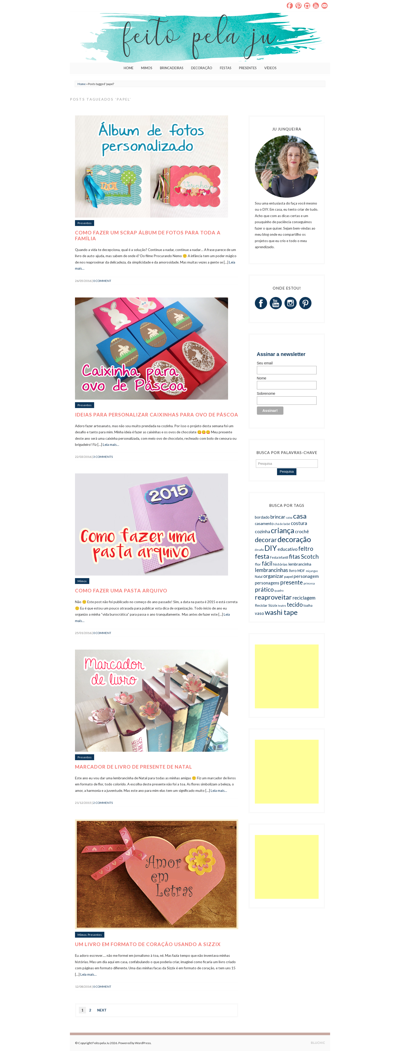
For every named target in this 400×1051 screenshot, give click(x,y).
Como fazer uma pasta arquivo (121, 590)
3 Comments (103, 456)
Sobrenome (266, 393)
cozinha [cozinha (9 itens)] (262, 531)
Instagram (307, 6)
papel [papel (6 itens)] (288, 576)
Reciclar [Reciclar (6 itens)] (261, 605)
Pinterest (298, 6)
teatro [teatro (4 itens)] (282, 605)
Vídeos (270, 68)
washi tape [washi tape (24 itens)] (281, 612)
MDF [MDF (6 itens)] (301, 570)
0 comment (102, 280)
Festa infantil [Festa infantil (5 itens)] (279, 557)
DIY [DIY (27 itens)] (271, 548)
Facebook (290, 6)
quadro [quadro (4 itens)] (278, 590)
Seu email (265, 363)
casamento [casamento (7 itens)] (264, 523)
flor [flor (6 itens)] (258, 564)
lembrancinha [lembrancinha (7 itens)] (299, 564)
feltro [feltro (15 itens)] (305, 548)
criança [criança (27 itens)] (282, 530)
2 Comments (103, 802)
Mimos (146, 68)
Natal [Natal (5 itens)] (258, 577)
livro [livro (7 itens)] (293, 570)
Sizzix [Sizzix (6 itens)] (272, 605)
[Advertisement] (287, 676)
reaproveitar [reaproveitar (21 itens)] (273, 597)
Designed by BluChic (318, 1043)
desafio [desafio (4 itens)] (259, 549)
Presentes (248, 68)
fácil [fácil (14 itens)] (267, 563)
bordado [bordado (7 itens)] (262, 517)
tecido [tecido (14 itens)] (295, 604)
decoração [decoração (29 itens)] (294, 539)
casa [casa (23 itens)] (300, 516)
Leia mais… (111, 445)
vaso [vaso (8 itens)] (259, 613)
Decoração (201, 68)
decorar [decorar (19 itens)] (266, 539)
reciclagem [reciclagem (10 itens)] (304, 598)
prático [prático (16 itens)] (264, 589)
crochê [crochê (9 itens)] (302, 531)
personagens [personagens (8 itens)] (267, 583)
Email (324, 6)
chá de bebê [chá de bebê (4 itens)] (282, 524)
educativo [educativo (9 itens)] (287, 549)
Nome (261, 378)
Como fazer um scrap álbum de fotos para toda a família (148, 235)
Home (128, 68)
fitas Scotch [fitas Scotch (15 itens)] (304, 556)
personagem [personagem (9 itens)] (306, 576)
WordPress (143, 1043)
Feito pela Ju (100, 1043)
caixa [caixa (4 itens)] (289, 517)
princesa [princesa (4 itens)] (309, 583)
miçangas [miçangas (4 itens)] (312, 570)
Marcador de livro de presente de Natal (133, 767)
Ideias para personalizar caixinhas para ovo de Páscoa (156, 414)
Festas (225, 68)
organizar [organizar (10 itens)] (273, 576)
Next (102, 1010)
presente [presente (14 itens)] (291, 582)
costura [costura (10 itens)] (299, 523)
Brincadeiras (171, 68)
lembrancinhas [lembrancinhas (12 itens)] (271, 570)
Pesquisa (287, 471)
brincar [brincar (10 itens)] (277, 517)
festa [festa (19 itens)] (262, 556)
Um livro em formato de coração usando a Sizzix (148, 944)
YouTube (316, 6)
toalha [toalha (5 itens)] (308, 605)
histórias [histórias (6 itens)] (280, 564)
